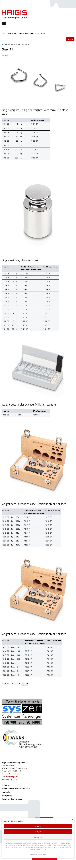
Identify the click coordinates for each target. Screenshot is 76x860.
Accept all (38, 826)
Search (70, 39)
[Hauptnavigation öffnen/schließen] (3, 24)
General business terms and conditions (16, 788)
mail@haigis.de (12, 776)
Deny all (38, 831)
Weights (15, 684)
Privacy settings (38, 837)
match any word (24, 44)
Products (5, 684)
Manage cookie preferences (12, 799)
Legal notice (6, 792)
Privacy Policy (7, 795)
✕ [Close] (72, 819)
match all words (9, 44)
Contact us (5, 785)
